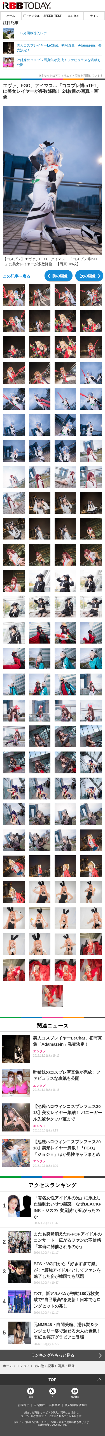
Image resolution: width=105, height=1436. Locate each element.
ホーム (10, 15)
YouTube (75, 1396)
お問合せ (23, 1405)
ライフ (94, 15)
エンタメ (73, 15)
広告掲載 (39, 1405)
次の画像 (88, 276)
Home (30, 1396)
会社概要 (54, 1405)
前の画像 (60, 276)
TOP (52, 1379)
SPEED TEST (52, 15)
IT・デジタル (31, 15)
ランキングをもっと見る (52, 1355)
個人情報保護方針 (76, 1405)
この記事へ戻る (16, 276)
